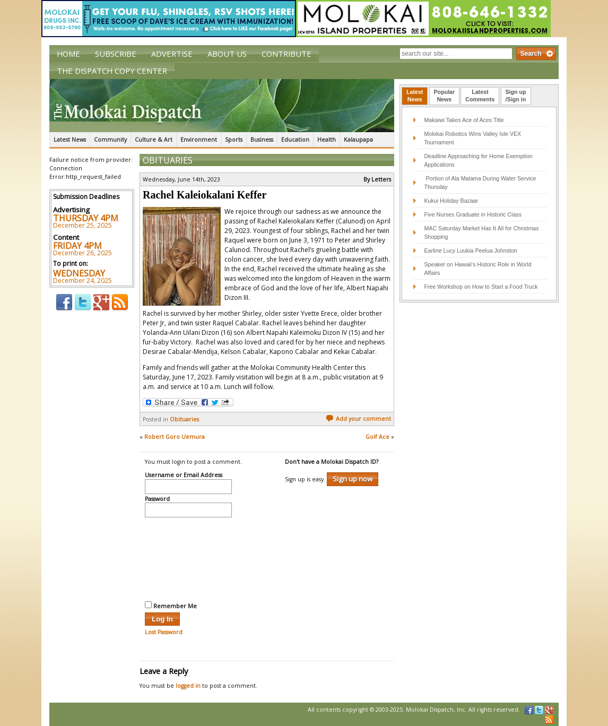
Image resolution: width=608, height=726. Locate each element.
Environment (198, 139)
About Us (227, 53)
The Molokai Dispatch (221, 105)
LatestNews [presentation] (414, 95)
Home (68, 53)
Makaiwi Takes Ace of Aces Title (463, 120)
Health (326, 139)
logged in (188, 685)
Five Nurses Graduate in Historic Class (473, 214)
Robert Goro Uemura (174, 436)
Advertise (172, 53)
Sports (233, 139)
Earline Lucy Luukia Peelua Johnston (470, 250)
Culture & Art (153, 139)
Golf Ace (377, 436)
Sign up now (352, 478)
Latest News (70, 139)
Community (110, 139)
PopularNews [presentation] (444, 95)
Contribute (286, 53)
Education (295, 139)
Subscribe (115, 53)
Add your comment (358, 418)
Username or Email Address (183, 475)
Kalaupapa (358, 139)
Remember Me (171, 605)
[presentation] (188, 558)
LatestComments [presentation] (479, 95)
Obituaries (168, 160)
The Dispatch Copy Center (112, 70)
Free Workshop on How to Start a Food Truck (480, 286)
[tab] (415, 96)
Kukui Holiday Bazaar (451, 200)
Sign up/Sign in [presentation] (516, 95)
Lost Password (164, 632)
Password (157, 499)
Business (261, 139)
